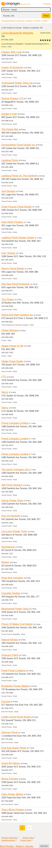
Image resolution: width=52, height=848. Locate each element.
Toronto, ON (8, 16)
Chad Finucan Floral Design (16, 206)
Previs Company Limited (14, 423)
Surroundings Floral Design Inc (18, 144)
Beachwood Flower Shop (15, 608)
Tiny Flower (7, 299)
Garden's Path (9, 114)
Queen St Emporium (12, 67)
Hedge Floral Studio (12, 361)
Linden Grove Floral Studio (16, 717)
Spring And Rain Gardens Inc (17, 314)
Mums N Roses (9, 778)
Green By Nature (10, 763)
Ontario (29, 21)
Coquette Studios (10, 593)
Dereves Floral (9, 732)
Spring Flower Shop (12, 500)
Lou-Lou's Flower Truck (14, 531)
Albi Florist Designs (11, 485)
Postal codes (25, 840)
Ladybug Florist (9, 160)
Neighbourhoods (8, 840)
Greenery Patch (10, 655)
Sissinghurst (8, 546)
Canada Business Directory (12, 21)
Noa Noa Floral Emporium (15, 284)
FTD (3, 376)
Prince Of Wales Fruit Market (17, 624)
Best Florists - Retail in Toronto (16, 846)
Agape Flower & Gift (12, 345)
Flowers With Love (11, 52)
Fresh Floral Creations (13, 670)
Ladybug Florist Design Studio (17, 237)
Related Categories (9, 838)
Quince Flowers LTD (12, 98)
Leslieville (46, 21)
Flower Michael (9, 330)
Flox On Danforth (10, 515)
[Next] (29, 827)
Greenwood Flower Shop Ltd (17, 83)
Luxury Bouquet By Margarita (17, 33)
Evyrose (5, 701)
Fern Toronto (8, 253)
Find (46, 15)
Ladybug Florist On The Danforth (19, 175)
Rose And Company (12, 577)
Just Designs (8, 191)
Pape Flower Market (12, 794)
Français (47, 4)
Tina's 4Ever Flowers (12, 809)
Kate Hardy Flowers (12, 222)
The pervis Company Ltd (14, 469)
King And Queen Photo (13, 748)
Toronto (37, 21)
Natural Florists (9, 639)
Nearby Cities (28, 838)
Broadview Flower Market (15, 686)
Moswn (5, 562)
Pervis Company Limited (14, 454)
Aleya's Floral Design (12, 268)
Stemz (4, 392)
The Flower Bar (9, 129)
